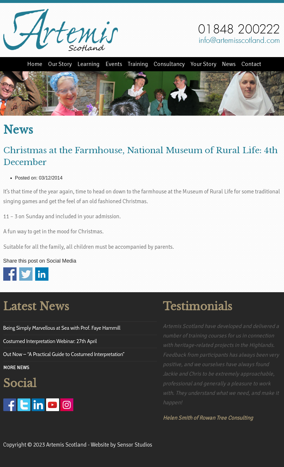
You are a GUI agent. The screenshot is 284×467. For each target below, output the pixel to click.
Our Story (60, 64)
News (229, 64)
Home (34, 64)
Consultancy (169, 64)
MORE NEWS (16, 368)
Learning (88, 64)
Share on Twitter (26, 274)
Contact (251, 64)
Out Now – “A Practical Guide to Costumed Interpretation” (64, 354)
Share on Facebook (10, 274)
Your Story (203, 64)
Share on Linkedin (41, 274)
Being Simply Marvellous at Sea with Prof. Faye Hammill (62, 328)
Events (114, 64)
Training (138, 64)
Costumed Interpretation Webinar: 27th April (50, 341)
